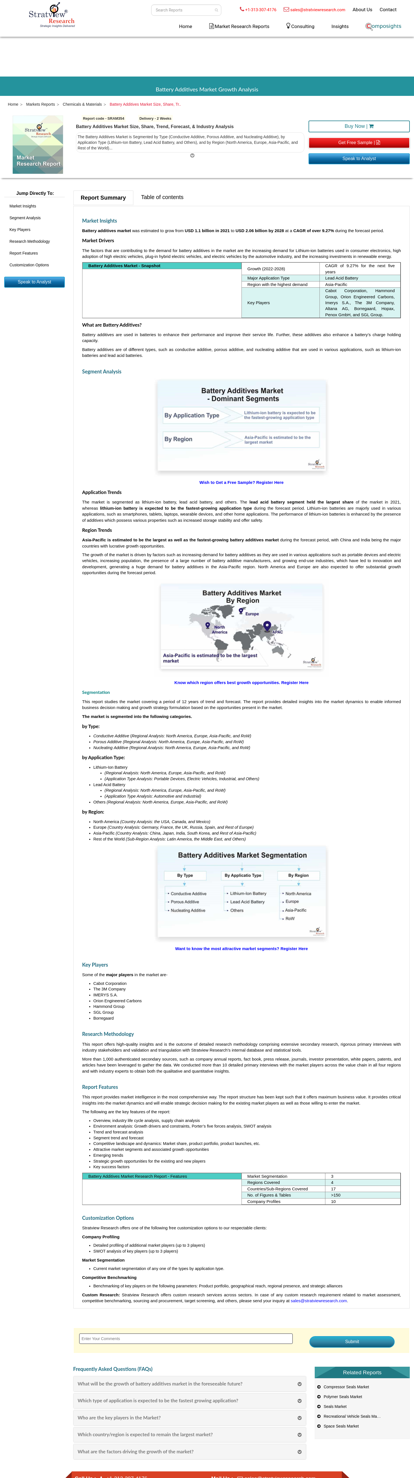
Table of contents (162, 197)
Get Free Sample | (359, 142)
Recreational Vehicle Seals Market (349, 1416)
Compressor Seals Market (342, 1387)
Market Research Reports (242, 26)
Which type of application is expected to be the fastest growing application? (158, 1400)
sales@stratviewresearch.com (317, 9)
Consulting (302, 26)
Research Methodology (30, 241)
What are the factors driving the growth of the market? (136, 1451)
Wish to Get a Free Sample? (227, 482)
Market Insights (23, 206)
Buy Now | (359, 126)
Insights (340, 26)
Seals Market (331, 1406)
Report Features (24, 253)
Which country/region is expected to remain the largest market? (145, 1434)
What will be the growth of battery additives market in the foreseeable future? (160, 1384)
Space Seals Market (337, 1426)
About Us (362, 9)
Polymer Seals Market (339, 1396)
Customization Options (29, 265)
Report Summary (103, 198)
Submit (352, 1341)
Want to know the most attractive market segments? (227, 948)
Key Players (20, 229)
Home (185, 26)
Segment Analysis (25, 218)
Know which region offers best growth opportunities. (227, 682)
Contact (388, 9)
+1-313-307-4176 (260, 9)
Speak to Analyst (359, 158)
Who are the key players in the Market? (119, 1418)
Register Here (270, 482)
